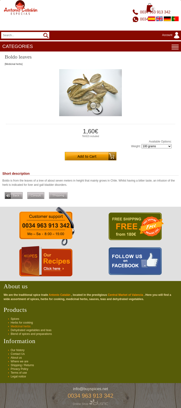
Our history (18, 350)
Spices (15, 319)
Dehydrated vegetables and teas (31, 330)
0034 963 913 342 (155, 12)
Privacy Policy (19, 369)
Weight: (135, 146)
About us (16, 357)
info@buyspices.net (90, 389)
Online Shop (90, 404)
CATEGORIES (90, 47)
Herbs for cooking (22, 322)
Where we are (19, 361)
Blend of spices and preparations (31, 334)
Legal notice (18, 376)
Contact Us (18, 354)
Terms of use (19, 372)
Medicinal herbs (20, 326)
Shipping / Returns (22, 365)
